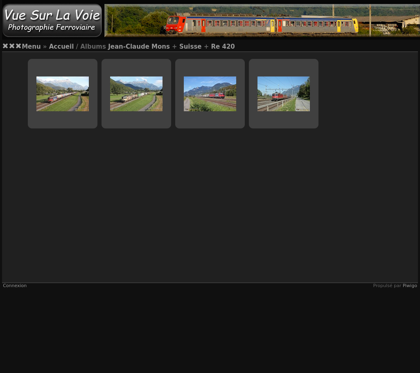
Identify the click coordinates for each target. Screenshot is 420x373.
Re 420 (223, 46)
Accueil (61, 46)
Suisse (190, 46)
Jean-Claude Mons (139, 46)
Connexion (15, 285)
